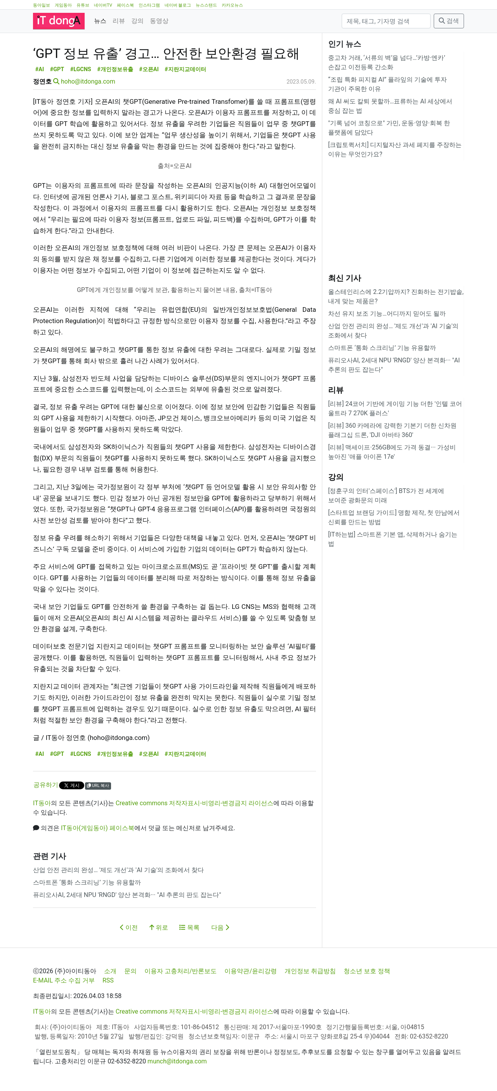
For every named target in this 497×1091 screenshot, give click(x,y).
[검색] (386, 21)
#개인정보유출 (115, 69)
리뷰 (119, 20)
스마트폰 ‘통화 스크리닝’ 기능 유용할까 (87, 882)
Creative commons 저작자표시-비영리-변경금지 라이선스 (195, 803)
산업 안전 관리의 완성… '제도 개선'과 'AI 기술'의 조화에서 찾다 (118, 870)
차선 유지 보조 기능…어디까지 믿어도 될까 (387, 313)
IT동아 (42, 803)
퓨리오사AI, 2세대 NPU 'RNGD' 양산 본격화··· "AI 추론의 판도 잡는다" (127, 895)
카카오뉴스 (232, 5)
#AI (39, 69)
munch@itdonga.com (177, 1061)
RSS (108, 980)
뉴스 (100, 20)
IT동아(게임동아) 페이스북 (97, 828)
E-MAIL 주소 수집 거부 (64, 980)
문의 (130, 971)
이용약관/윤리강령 (250, 971)
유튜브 (82, 5)
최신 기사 (344, 278)
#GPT (57, 69)
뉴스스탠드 (206, 5)
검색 (449, 20)
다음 (220, 927)
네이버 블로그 (178, 5)
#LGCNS (80, 69)
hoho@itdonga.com (88, 81)
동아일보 (41, 5)
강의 (137, 20)
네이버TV (103, 5)
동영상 (159, 20)
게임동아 (63, 5)
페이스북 (125, 5)
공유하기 (45, 785)
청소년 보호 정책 (367, 971)
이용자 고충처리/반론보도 (180, 971)
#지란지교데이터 (185, 69)
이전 (129, 927)
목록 (189, 927)
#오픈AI (148, 69)
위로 (158, 927)
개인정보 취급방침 (310, 971)
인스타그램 (149, 5)
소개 (110, 971)
